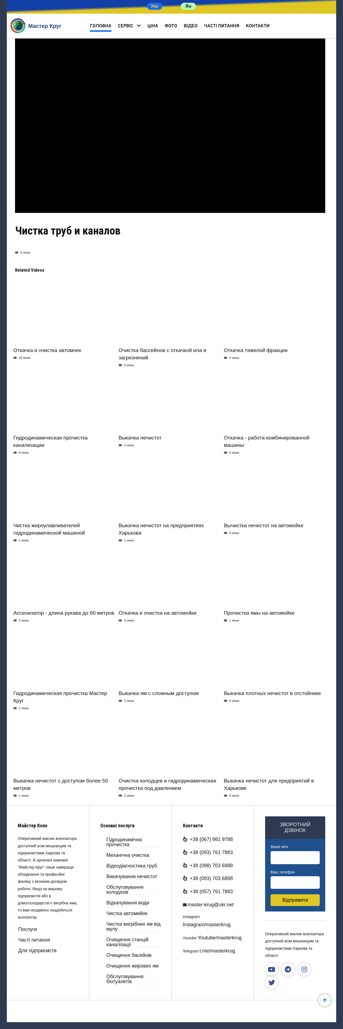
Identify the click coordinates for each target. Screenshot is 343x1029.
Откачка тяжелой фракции (256, 350)
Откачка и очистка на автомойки (158, 613)
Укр (154, 6)
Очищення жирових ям (132, 966)
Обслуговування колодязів (124, 890)
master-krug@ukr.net (210, 904)
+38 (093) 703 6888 (208, 878)
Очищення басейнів (128, 955)
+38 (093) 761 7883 (208, 852)
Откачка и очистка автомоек (47, 350)
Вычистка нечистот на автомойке (264, 525)
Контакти (257, 26)
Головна (101, 26)
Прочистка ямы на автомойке (259, 613)
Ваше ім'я (280, 847)
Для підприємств (37, 950)
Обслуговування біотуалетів (124, 979)
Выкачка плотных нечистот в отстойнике (272, 693)
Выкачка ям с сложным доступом (159, 693)
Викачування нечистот (131, 876)
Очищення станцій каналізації (127, 942)
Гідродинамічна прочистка (124, 842)
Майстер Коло (32, 825)
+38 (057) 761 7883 (208, 891)
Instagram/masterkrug (207, 924)
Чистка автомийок (126, 913)
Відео (191, 26)
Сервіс (125, 26)
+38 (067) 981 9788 (208, 839)
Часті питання (221, 26)
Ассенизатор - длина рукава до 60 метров (63, 613)
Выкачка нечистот (140, 438)
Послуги (27, 929)
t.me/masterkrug (217, 951)
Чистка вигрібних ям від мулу (133, 927)
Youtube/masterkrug (219, 937)
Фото (171, 26)
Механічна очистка (127, 855)
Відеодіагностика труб (131, 866)
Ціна (152, 26)
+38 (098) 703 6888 (208, 865)
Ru (188, 6)
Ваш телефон (284, 872)
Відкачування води (127, 902)
